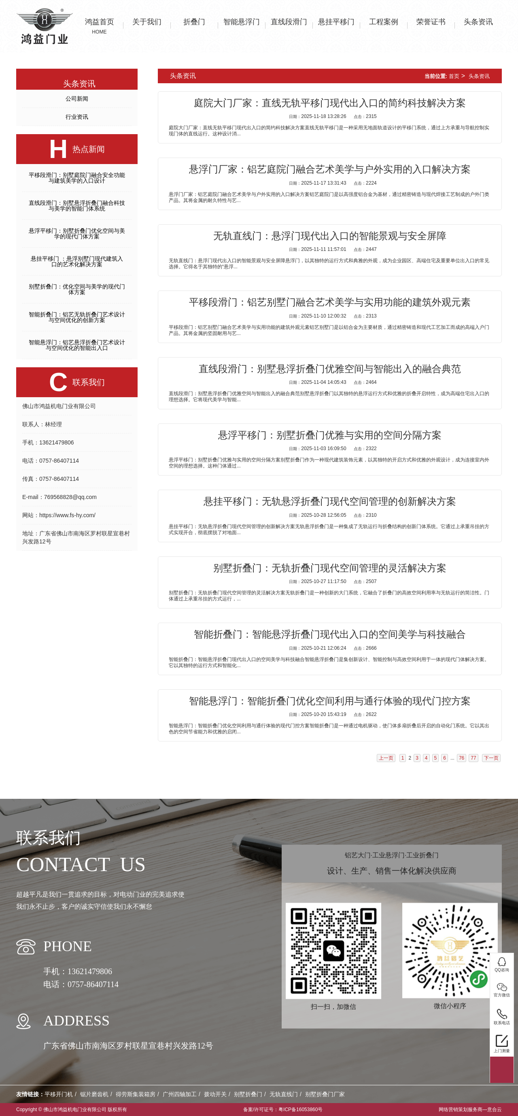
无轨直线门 (284, 1094)
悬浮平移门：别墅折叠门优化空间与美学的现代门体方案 (77, 233)
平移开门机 (59, 1094)
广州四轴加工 (180, 1094)
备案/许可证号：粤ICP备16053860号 (283, 1109)
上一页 (386, 758)
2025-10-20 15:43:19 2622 (332, 714)
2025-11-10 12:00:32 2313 (332, 316)
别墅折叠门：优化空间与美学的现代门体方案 (77, 289)
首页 (454, 76)
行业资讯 (77, 117)
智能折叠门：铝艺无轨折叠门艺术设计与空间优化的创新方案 (77, 317)
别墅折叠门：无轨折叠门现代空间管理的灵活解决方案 (329, 568)
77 (473, 758)
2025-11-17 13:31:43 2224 (332, 183)
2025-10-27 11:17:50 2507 (332, 581)
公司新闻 (77, 98)
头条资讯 (479, 76)
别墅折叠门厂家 (325, 1094)
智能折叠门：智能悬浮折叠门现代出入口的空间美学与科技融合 (330, 634)
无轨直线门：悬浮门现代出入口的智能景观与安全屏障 (329, 236)
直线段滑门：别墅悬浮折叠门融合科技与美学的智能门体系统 (77, 205)
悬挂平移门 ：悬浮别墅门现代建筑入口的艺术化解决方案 (77, 261)
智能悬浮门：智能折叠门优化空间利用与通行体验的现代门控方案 (330, 701)
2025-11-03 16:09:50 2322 (332, 448)
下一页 (491, 758)
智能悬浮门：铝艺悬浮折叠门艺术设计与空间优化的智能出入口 (77, 345)
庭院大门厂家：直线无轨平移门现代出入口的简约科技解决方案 (330, 103)
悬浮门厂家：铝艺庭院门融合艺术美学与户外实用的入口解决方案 (330, 169)
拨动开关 (215, 1094)
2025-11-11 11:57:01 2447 (332, 249)
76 (461, 758)
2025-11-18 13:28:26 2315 (332, 116)
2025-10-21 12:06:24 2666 (332, 648)
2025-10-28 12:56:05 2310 (332, 515)
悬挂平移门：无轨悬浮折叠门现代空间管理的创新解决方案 (330, 501)
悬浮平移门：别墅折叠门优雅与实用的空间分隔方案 (330, 435)
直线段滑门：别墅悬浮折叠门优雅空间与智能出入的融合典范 (330, 369)
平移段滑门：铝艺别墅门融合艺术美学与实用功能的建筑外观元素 (330, 302)
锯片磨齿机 (94, 1094)
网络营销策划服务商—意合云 (470, 1109)
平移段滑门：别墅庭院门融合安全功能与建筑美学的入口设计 (77, 177)
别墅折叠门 (248, 1094)
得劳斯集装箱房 (135, 1094)
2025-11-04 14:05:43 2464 (332, 382)
